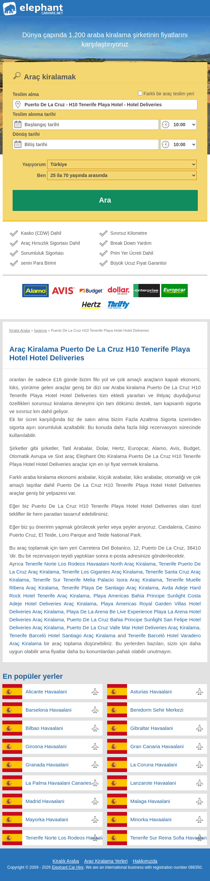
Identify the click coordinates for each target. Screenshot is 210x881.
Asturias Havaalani (151, 691)
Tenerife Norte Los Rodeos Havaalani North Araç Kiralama (90, 564)
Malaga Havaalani (150, 801)
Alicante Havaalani (46, 691)
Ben (41, 175)
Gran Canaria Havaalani (157, 746)
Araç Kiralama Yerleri (106, 861)
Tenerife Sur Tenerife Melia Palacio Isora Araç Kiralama (97, 579)
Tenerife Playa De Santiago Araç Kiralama (109, 587)
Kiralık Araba (66, 861)
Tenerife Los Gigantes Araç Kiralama (102, 571)
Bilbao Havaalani (44, 728)
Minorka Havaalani (151, 819)
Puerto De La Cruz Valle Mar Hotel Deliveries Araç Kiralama (133, 627)
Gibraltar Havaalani (151, 728)
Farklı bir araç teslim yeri (169, 93)
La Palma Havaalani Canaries (58, 783)
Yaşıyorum (34, 164)
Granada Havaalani (47, 764)
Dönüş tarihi (26, 134)
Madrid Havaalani (45, 801)
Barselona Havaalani (48, 710)
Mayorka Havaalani (47, 819)
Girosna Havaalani (46, 746)
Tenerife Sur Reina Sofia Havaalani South (168, 837)
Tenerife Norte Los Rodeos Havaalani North (64, 837)
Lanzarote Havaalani (153, 783)
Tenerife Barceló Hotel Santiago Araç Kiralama (62, 635)
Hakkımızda (145, 861)
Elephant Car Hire (67, 867)
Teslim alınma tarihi (34, 114)
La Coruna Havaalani (153, 764)
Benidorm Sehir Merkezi (156, 710)
